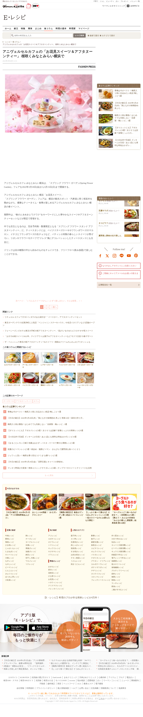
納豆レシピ (30, 555)
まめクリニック (70, 677)
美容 (59, 684)
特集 (23, 28)
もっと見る (49, 475)
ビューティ (110, 1)
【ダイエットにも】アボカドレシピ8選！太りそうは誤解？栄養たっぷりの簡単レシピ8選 (45, 430)
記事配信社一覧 (105, 285)
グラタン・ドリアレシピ (100, 561)
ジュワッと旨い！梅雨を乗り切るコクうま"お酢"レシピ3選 (32, 455)
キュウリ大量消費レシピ (121, 552)
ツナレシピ (30, 564)
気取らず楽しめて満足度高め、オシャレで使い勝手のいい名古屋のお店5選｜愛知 (38, 669)
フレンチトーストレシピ (100, 580)
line (121, 255)
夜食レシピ (115, 586)
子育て (95, 1)
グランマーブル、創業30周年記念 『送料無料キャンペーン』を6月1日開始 (36, 663)
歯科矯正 (51, 684)
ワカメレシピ (31, 561)
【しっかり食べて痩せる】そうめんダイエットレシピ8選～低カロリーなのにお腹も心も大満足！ (92, 669)
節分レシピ (52, 570)
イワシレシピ (53, 555)
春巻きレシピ (96, 545)
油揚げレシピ (31, 552)
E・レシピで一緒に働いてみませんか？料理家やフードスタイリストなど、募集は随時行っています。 (71, 693)
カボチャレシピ (54, 539)
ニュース (125, 680)
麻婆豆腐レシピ (97, 542)
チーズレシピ (31, 539)
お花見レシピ (53, 579)
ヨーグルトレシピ (32, 542)
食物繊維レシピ (117, 567)
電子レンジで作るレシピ (121, 558)
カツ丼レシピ (76, 539)
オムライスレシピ (98, 552)
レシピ (116, 680)
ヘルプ (74, 688)
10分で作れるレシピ (119, 539)
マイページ (83, 28)
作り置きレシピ (117, 536)
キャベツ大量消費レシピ (121, 545)
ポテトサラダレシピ (99, 567)
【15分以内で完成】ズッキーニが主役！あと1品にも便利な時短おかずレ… (126, 142)
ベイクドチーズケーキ (67, 359)
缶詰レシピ (115, 542)
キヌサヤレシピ (54, 552)
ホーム (8, 28)
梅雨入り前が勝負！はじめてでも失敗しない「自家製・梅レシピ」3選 (37, 424)
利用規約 (30, 688)
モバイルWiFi (61, 680)
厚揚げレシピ (31, 548)
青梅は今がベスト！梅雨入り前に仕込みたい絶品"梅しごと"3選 (34, 412)
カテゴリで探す (108, 35)
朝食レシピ (115, 580)
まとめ (38, 28)
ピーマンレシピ (11, 567)
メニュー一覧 (135, 1)
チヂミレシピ (96, 571)
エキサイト (135, 6)
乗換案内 (135, 680)
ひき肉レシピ (10, 545)
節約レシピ (115, 574)
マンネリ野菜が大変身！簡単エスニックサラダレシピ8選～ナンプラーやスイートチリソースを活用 (50, 468)
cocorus (72, 680)
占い (117, 1)
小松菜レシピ (10, 580)
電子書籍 (99, 684)
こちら (101, 698)
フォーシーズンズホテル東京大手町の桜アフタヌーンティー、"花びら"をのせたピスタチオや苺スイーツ (49, 331)
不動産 (42, 684)
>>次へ (54, 307)
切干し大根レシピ (32, 558)
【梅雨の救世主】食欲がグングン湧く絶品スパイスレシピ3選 (77, 666)
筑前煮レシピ (76, 548)
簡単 (30, 28)
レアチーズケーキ (49, 359)
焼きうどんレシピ (78, 564)
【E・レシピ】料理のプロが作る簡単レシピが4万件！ (72, 597)
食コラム (48, 28)
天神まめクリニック (87, 677)
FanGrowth (57, 677)
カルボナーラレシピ (99, 564)
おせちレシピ (53, 567)
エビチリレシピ (97, 548)
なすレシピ (9, 561)
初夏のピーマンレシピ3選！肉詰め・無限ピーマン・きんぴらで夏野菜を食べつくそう (44, 449)
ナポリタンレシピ (98, 558)
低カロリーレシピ (118, 564)
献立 (16, 28)
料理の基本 (61, 28)
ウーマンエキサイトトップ (113, 6)
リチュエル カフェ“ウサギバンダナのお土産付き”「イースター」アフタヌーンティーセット (43, 317)
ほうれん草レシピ (12, 577)
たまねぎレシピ (11, 552)
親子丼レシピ (76, 536)
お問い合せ (84, 688)
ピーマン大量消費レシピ (121, 548)
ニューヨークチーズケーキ (85, 380)
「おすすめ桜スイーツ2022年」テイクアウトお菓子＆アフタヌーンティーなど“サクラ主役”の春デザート (49, 336)
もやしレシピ (10, 564)
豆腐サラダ (103, 212)
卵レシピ (29, 536)
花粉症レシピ (53, 573)
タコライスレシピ (98, 574)
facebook (100, 255)
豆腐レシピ (30, 545)
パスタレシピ (96, 555)
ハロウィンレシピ (55, 582)
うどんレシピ (76, 561)
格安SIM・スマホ (10, 680)
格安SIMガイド (26, 680)
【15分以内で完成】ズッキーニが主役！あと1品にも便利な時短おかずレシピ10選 (42, 437)
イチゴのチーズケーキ (85, 359)
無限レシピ (115, 577)
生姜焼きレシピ (77, 542)
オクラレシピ (53, 542)
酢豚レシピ (95, 536)
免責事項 (122, 688)
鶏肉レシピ (9, 542)
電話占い (130, 677)
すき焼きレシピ (77, 552)
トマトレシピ (53, 545)
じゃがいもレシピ (12, 548)
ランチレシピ (116, 583)
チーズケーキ (8, 401)
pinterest (136, 255)
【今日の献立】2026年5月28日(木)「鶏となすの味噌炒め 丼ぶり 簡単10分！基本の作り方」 (46, 418)
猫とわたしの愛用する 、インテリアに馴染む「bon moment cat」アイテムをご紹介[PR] (87, 663)
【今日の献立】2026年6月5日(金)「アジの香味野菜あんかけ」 (30, 660)
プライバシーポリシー (45, 688)
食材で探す (94, 35)
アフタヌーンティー (24, 401)
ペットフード (69, 684)
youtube (129, 255)
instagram (114, 255)
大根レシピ (9, 558)
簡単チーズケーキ (49, 379)
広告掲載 (95, 688)
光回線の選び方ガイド (41, 677)
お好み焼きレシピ (78, 555)
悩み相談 (81, 680)
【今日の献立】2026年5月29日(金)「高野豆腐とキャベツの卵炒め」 (36, 462)
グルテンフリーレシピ (120, 571)
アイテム (112, 677)
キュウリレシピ (54, 548)
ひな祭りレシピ (54, 576)
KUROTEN (24, 677)
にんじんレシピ (11, 571)
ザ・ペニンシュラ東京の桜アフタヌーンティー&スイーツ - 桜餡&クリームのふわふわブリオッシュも (47, 342)
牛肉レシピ (9, 536)
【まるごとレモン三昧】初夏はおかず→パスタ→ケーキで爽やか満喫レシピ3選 (41, 443)
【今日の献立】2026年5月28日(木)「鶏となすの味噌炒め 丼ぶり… (126, 105)
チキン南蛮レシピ (78, 558)
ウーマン (107, 680)
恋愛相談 (91, 680)
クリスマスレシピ (55, 586)
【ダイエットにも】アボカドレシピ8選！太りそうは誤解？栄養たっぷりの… (126, 130)
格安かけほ (48, 680)
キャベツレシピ (11, 555)
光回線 (38, 680)
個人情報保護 (63, 688)
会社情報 (20, 688)
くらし (102, 1)
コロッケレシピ (97, 577)
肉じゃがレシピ (77, 545)
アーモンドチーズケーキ (30, 360)
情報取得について (108, 688)
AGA (79, 684)
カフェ (36, 401)
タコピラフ (103, 224)
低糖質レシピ (116, 561)
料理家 (72, 28)
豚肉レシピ (9, 539)
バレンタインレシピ (56, 589)
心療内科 (102, 677)
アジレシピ (52, 536)
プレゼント (125, 1)
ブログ (121, 677)
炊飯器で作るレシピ (119, 555)
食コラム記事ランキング (14, 407)
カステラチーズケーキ (12, 359)
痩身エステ (88, 684)
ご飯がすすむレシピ (119, 590)
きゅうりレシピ (11, 574)
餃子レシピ (95, 539)
